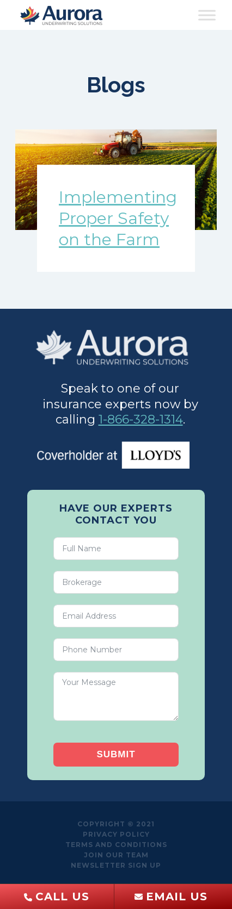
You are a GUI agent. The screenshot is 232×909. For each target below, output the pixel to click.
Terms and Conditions (116, 844)
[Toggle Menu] (207, 15)
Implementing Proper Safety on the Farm (118, 218)
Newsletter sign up (116, 865)
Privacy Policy (116, 834)
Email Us (176, 896)
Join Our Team (116, 855)
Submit (115, 754)
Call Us (62, 896)
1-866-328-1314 (141, 419)
